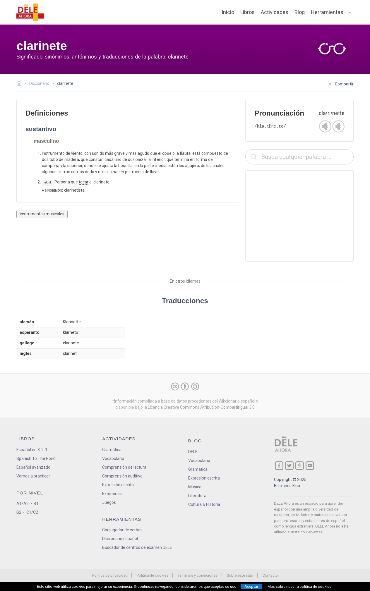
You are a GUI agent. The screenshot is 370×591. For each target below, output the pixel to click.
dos (45, 159)
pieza (141, 159)
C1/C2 (32, 512)
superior (74, 165)
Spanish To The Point (36, 458)
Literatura (197, 495)
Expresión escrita (118, 484)
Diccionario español (120, 538)
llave (154, 171)
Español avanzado (33, 467)
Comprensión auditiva (122, 476)
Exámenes (112, 493)
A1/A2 (22, 503)
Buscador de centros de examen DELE (137, 547)
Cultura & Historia (204, 504)
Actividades (274, 12)
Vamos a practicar (33, 476)
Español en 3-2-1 (31, 449)
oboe (167, 153)
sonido (98, 153)
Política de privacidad (109, 575)
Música (194, 487)
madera (71, 159)
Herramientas (327, 12)
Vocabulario (113, 458)
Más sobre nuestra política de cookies (299, 587)
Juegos (109, 502)
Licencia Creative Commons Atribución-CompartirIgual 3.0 (201, 407)
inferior (158, 159)
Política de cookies (152, 575)
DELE (193, 451)
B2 (18, 512)
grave (119, 153)
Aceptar (251, 586)
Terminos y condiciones (197, 575)
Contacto (270, 575)
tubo (53, 159)
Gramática (111, 449)
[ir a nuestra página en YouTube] (310, 466)
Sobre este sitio (240, 575)
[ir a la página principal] (30, 12)
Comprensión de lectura (124, 467)
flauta (185, 153)
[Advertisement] (299, 216)
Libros (247, 12)
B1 (36, 503)
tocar (83, 182)
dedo (89, 171)
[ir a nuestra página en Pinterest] (299, 466)
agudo (143, 153)
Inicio (228, 12)
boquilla (125, 165)
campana (50, 165)
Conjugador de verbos (122, 530)
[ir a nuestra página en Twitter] (289, 466)
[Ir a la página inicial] (20, 83)
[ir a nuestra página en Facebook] (279, 466)
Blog (299, 12)
